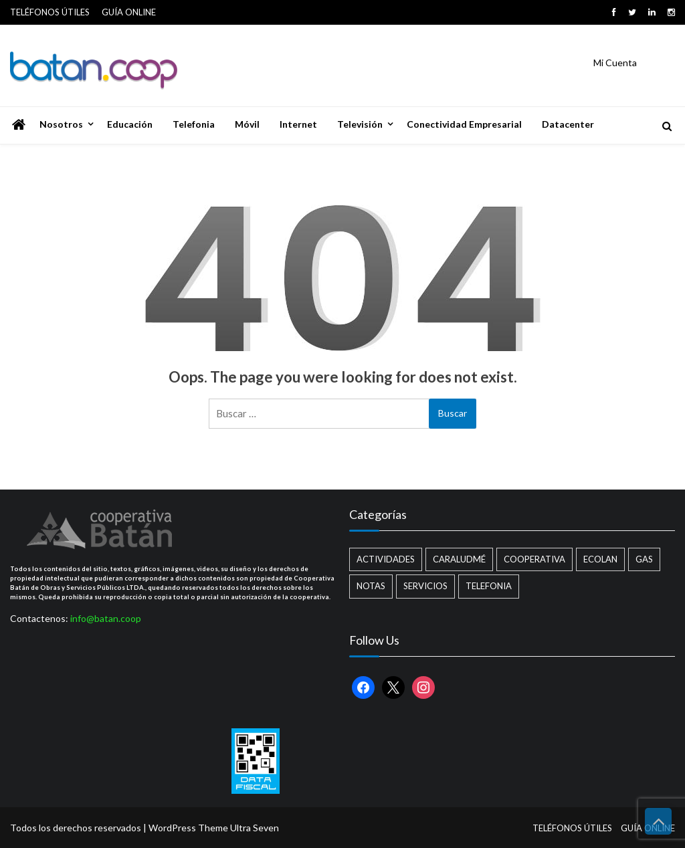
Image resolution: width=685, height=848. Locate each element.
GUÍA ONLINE (129, 12)
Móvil (247, 124)
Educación (130, 124)
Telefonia (194, 124)
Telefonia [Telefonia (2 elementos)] (489, 585)
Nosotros (61, 124)
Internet (298, 124)
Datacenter (568, 124)
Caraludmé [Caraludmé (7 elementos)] (459, 559)
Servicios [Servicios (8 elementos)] (425, 585)
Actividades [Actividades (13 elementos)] (386, 559)
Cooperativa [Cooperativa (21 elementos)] (534, 559)
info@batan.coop (105, 618)
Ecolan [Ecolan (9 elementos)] (600, 559)
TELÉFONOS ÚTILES (50, 12)
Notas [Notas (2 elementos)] (371, 585)
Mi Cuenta (615, 62)
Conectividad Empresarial (464, 124)
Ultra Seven (254, 827)
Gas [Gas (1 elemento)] (644, 559)
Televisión (360, 124)
